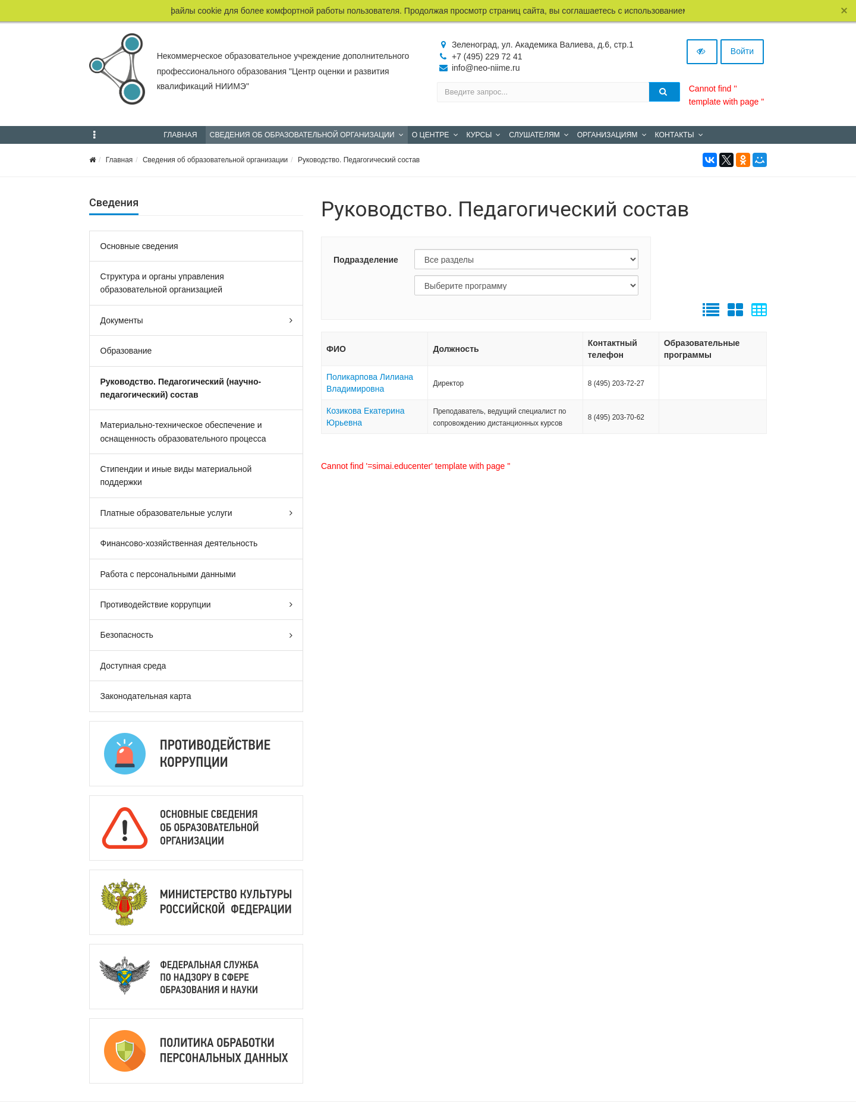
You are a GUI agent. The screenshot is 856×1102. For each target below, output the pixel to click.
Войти (742, 51)
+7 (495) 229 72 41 (487, 56)
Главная (119, 160)
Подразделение (365, 260)
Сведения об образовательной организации (215, 160)
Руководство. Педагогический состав (359, 160)
